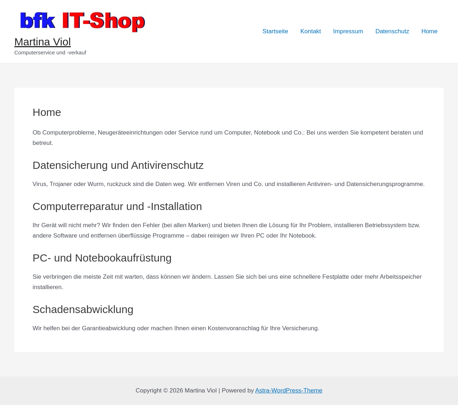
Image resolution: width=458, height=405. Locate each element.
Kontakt (310, 31)
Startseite (275, 31)
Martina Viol (42, 42)
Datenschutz (392, 31)
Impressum (348, 31)
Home (430, 31)
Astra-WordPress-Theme (288, 390)
